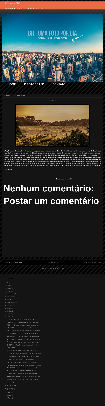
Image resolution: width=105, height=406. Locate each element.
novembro (10, 297)
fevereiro (10, 386)
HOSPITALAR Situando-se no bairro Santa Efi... (22, 374)
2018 (7, 283)
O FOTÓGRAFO (34, 84)
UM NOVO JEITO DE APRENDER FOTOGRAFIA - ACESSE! (24, 8)
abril (9, 317)
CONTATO (58, 84)
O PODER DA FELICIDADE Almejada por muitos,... (24, 356)
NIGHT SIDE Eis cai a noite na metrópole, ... (21, 359)
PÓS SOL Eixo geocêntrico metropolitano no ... (22, 325)
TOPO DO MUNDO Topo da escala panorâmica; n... (24, 339)
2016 (7, 288)
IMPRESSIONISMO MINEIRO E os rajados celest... (24, 365)
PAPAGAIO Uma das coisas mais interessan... (22, 328)
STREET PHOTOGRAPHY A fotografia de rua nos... (24, 331)
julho (9, 308)
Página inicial (53, 262)
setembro (10, 302)
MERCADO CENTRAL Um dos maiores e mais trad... (24, 376)
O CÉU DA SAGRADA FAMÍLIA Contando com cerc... (24, 353)
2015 (7, 291)
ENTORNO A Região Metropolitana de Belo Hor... (23, 345)
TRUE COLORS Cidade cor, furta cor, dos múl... (22, 371)
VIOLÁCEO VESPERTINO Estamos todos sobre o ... (24, 379)
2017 (7, 285)
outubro (10, 299)
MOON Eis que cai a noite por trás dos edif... (22, 362)
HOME (12, 84)
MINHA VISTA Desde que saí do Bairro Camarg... (23, 322)
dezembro (10, 294)
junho (9, 311)
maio (9, 314)
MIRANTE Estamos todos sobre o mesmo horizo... (23, 348)
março (9, 383)
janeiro (9, 389)
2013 (7, 395)
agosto (9, 305)
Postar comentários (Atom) (55, 268)
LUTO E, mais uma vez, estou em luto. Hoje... (22, 319)
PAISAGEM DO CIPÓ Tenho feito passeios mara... (23, 336)
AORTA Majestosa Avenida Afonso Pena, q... (22, 351)
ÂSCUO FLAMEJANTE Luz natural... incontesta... (23, 342)
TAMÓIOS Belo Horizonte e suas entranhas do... (23, 368)
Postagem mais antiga (92, 262)
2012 (7, 398)
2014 (7, 392)
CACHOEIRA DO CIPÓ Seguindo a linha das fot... (23, 333)
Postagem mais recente (13, 262)
